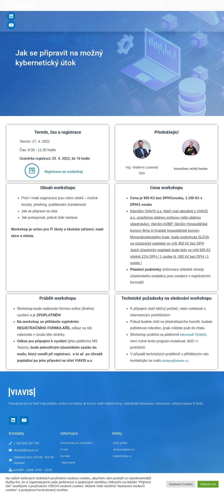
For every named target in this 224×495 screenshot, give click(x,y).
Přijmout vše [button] (208, 484)
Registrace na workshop (64, 171)
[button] (162, 5)
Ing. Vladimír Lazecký (142, 167)
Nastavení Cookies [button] (181, 484)
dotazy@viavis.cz (175, 360)
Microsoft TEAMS (193, 334)
